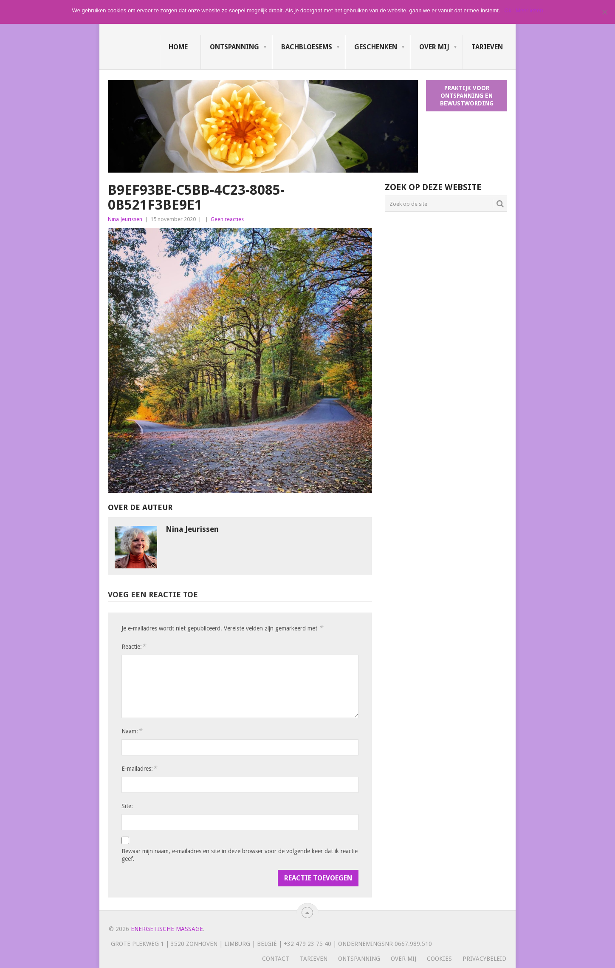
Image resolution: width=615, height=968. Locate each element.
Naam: (131, 731)
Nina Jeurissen (125, 219)
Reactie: (133, 646)
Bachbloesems (306, 47)
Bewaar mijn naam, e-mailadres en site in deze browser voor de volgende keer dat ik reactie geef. (239, 855)
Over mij (434, 47)
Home (178, 47)
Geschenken (375, 47)
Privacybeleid (484, 958)
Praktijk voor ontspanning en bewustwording (467, 96)
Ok (507, 10)
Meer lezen (529, 10)
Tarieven (487, 47)
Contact (275, 958)
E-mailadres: (139, 768)
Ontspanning (234, 47)
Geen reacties (227, 219)
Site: (127, 806)
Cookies (439, 958)
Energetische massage (167, 928)
